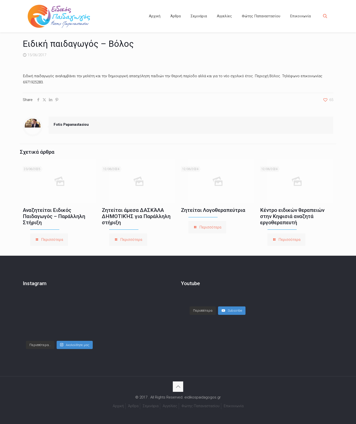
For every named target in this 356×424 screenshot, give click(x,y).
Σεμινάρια (150, 406)
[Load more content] (203, 305)
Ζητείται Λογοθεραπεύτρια (213, 210)
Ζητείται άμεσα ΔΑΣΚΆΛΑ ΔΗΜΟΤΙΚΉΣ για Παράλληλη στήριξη (136, 216)
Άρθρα (133, 406)
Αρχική (118, 406)
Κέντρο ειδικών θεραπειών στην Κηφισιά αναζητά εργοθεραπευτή (292, 216)
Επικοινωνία (234, 406)
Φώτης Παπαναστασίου (200, 406)
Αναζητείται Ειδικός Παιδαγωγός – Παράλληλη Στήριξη (54, 216)
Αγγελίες (170, 406)
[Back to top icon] (178, 386)
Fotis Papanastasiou (71, 124)
